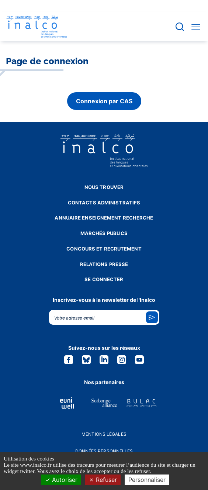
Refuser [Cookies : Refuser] (103, 479)
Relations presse (104, 264)
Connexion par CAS (104, 101)
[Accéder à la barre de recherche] (180, 26)
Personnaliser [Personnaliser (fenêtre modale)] (147, 479)
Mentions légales (104, 434)
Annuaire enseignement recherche (104, 218)
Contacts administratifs (104, 203)
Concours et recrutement (103, 249)
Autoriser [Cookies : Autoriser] (61, 479)
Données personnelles (104, 451)
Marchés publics (104, 233)
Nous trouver (104, 187)
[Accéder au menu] (195, 26)
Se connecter (103, 279)
